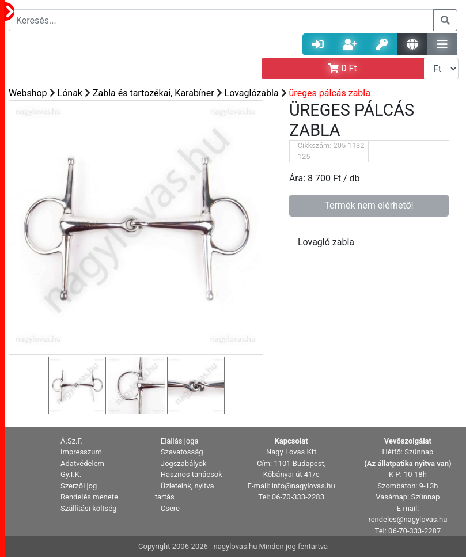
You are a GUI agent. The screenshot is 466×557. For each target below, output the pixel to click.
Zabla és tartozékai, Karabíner (153, 93)
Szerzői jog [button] (78, 486)
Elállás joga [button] (180, 441)
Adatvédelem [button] (82, 463)
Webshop (28, 93)
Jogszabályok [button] (184, 463)
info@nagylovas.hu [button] (303, 486)
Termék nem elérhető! (369, 205)
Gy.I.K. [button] (70, 474)
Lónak (70, 93)
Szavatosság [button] (182, 452)
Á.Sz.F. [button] (71, 441)
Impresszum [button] (81, 452)
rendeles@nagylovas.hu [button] (407, 519)
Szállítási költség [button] (88, 508)
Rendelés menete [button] (89, 496)
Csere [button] (170, 508)
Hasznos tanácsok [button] (191, 474)
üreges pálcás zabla (329, 93)
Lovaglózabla (252, 93)
